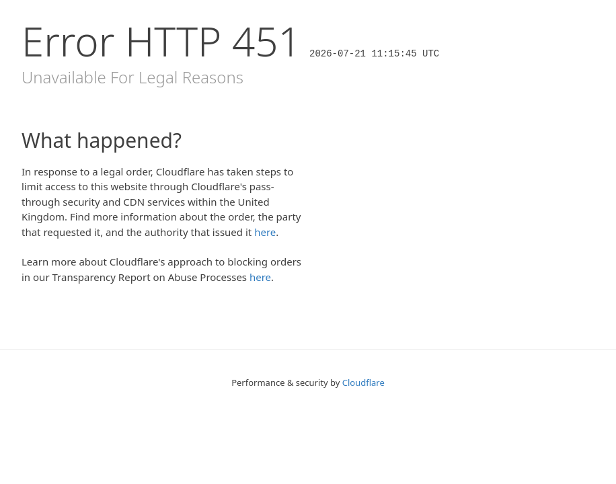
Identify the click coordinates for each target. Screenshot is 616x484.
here (265, 232)
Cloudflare (363, 382)
